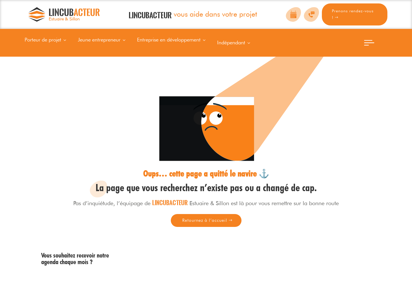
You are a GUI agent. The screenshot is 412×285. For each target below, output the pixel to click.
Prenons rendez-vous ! (353, 14)
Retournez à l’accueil (204, 220)
